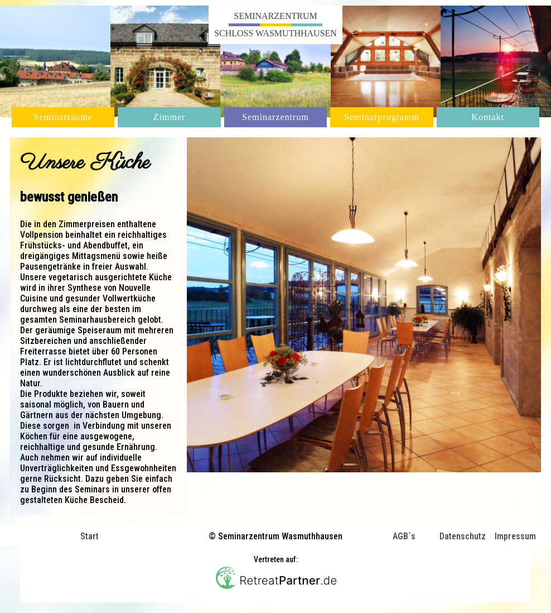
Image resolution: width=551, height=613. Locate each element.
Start (89, 536)
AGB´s (404, 537)
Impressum (515, 537)
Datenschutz (462, 537)
